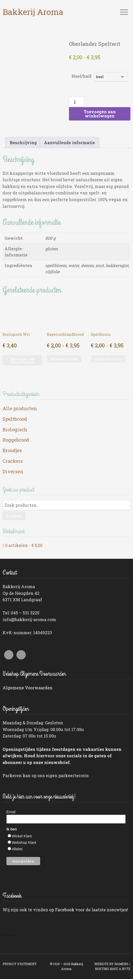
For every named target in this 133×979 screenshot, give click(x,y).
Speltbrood (15, 419)
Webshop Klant (24, 842)
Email (10, 812)
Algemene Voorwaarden (27, 687)
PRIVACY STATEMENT (20, 964)
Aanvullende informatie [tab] (69, 142)
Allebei (17, 849)
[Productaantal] (76, 102)
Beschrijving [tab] (23, 142)
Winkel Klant (22, 836)
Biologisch (15, 429)
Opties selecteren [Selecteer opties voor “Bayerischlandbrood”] (64, 359)
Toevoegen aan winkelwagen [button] (22, 360)
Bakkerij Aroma (33, 11)
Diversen (13, 471)
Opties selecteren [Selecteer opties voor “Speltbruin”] (108, 359)
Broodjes (12, 450)
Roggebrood (16, 440)
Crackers (13, 461)
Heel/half (82, 76)
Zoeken (14, 515)
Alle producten (20, 408)
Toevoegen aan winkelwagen (100, 113)
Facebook (64, 909)
